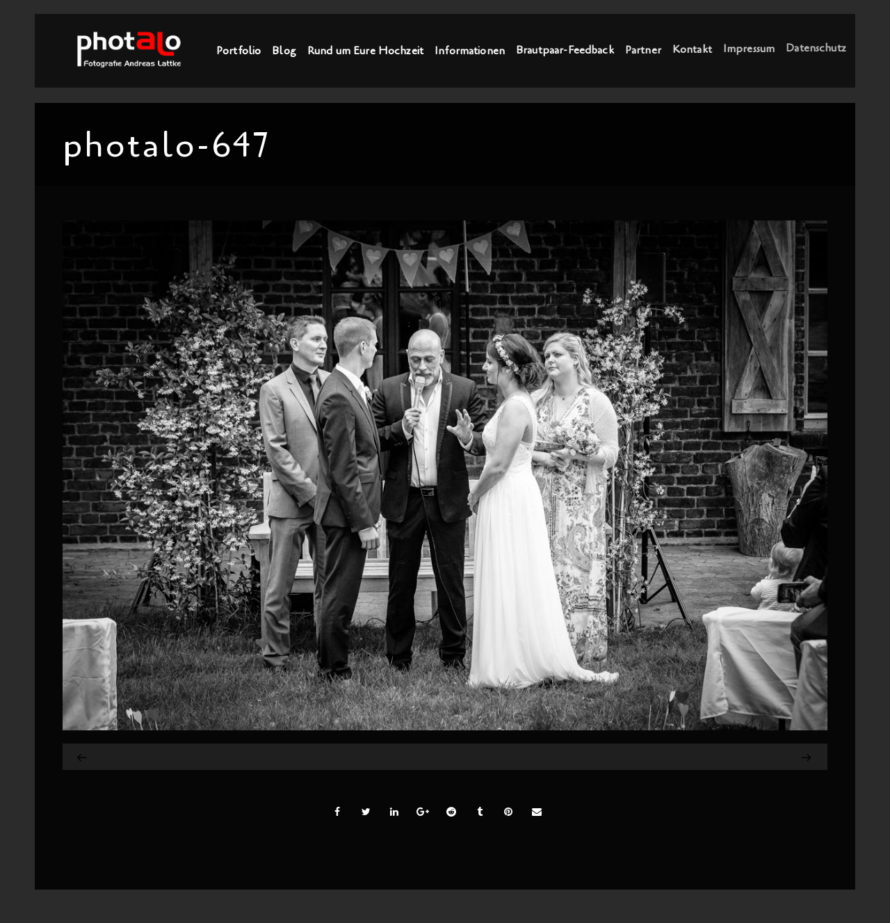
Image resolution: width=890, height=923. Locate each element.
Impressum (749, 47)
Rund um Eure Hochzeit (365, 50)
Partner (643, 49)
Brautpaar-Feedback (565, 50)
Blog (284, 50)
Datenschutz (816, 46)
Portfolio (238, 50)
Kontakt (692, 48)
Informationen (470, 50)
